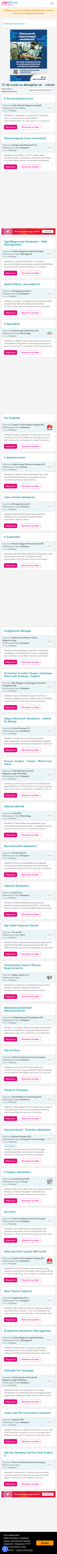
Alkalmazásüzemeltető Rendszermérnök (18, 1009)
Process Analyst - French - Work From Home (28, 762)
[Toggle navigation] (52, 3)
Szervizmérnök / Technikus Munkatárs (27, 1129)
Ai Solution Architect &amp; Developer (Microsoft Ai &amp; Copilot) (28, 674)
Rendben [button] (45, 1543)
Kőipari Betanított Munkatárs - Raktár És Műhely (27, 720)
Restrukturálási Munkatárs (20, 846)
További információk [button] (24, 1550)
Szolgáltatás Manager (17, 630)
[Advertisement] (26, 200)
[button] (5, 1549)
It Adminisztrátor (14, 457)
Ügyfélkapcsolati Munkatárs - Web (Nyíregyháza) (25, 243)
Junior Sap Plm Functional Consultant (27, 1412)
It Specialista (12, 323)
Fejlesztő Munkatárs (16, 885)
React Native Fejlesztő (18, 1291)
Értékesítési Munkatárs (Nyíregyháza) (27, 1330)
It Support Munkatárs (17, 1172)
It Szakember (12, 536)
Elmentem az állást (30, 127)
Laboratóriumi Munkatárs (19, 497)
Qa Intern (10, 1211)
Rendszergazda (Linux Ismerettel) (25, 138)
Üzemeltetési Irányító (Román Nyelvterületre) (22, 966)
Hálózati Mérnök (14, 806)
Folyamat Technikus (16, 1090)
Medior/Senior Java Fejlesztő (22, 284)
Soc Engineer (12, 417)
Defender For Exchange (18, 1370)
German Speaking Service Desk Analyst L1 (28, 1454)
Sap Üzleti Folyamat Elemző (21, 925)
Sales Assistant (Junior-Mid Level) (25, 1251)
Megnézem (11, 127)
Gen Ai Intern (12, 1050)
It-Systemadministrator (18, 98)
